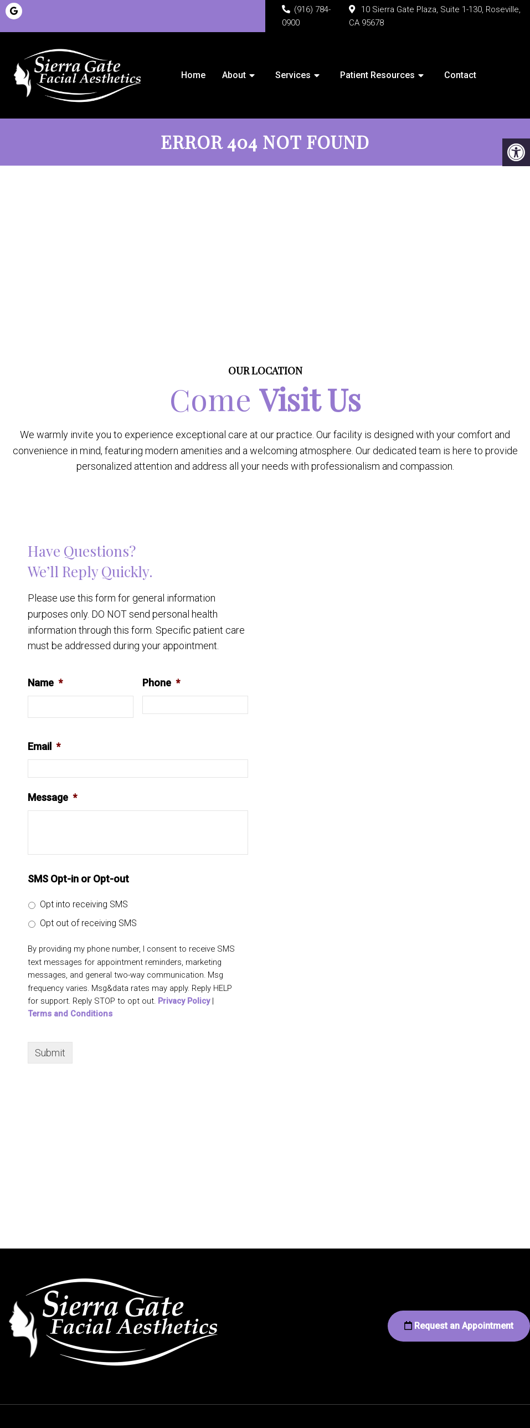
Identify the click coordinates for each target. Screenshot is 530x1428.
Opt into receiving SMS (84, 904)
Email (44, 746)
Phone (161, 683)
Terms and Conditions (70, 1014)
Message (52, 797)
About (234, 75)
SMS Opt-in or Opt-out (78, 879)
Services (293, 75)
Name (45, 683)
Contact (460, 75)
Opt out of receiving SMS (88, 923)
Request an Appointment (458, 1326)
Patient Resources (377, 75)
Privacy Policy (184, 1001)
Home (193, 75)
